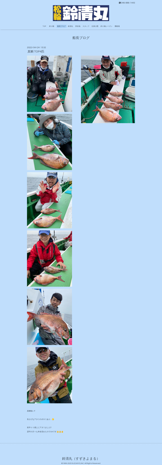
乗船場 (117, 26)
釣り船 (52, 26)
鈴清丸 (70, 26)
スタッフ (86, 26)
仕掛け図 (95, 26)
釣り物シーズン (106, 26)
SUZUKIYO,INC (78, 463)
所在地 (77, 26)
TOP (44, 26)
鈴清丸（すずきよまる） (81, 458)
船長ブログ (61, 26)
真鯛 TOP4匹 (36, 51)
